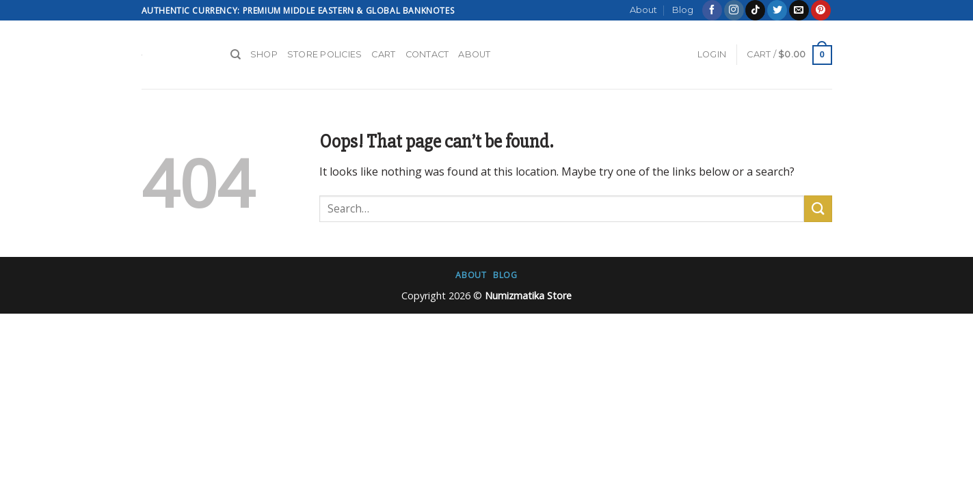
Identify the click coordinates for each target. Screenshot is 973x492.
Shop (264, 54)
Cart (383, 54)
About (643, 10)
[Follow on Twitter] (777, 10)
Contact (427, 54)
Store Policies (324, 54)
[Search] (235, 55)
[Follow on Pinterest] (821, 10)
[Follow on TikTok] (755, 10)
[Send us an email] (799, 10)
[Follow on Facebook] (712, 10)
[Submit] (817, 208)
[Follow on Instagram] (734, 10)
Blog (682, 10)
